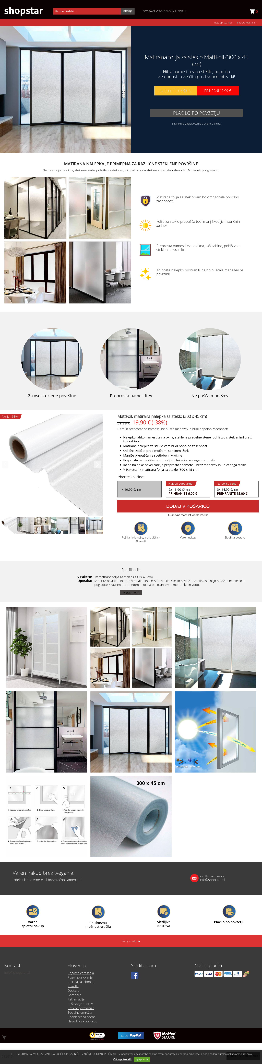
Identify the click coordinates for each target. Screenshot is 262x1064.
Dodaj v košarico (188, 506)
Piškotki (73, 986)
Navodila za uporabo (82, 1021)
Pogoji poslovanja (80, 977)
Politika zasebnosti (81, 982)
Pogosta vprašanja (81, 973)
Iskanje (127, 11)
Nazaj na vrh (131, 941)
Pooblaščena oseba (82, 1017)
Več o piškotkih (122, 1059)
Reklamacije (76, 999)
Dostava (73, 990)
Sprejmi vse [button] (142, 1059)
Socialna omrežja (80, 1012)
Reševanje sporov (80, 1003)
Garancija (74, 995)
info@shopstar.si (246, 22)
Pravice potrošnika (81, 1008)
